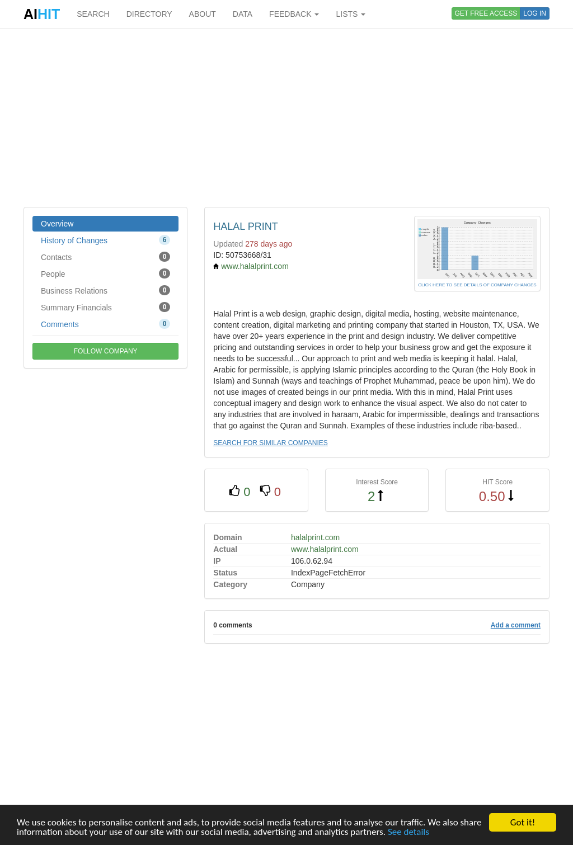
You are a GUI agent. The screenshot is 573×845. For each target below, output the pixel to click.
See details (408, 832)
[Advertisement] (286, 117)
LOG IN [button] (534, 13)
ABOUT (202, 14)
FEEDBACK (294, 14)
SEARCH (93, 14)
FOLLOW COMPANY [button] (106, 351)
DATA (242, 14)
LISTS (350, 14)
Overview (57, 223)
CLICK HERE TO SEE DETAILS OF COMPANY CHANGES (477, 284)
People (105, 273)
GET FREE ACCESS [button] (486, 13)
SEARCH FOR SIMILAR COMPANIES (270, 443)
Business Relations (105, 290)
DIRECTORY (149, 14)
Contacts (105, 257)
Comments (105, 324)
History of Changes (105, 240)
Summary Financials (105, 307)
